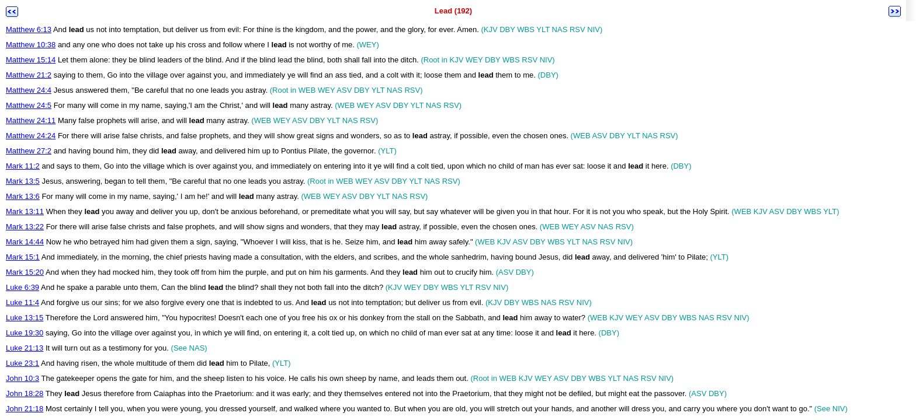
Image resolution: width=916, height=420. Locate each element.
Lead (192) (453, 10)
